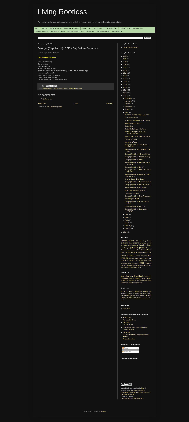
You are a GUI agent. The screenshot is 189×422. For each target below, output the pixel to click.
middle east (147, 252)
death (131, 278)
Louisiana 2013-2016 (42, 31)
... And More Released (132, 193)
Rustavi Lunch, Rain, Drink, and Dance (137, 136)
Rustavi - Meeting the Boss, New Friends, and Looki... (135, 132)
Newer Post (42, 103)
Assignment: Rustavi (131, 142)
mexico (141, 253)
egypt (128, 248)
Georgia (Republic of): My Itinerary (136, 187)
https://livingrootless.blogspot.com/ (132, 398)
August (127, 109)
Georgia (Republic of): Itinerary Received (138, 182)
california (130, 245)
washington (127, 267)
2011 (125, 96)
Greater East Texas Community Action (135, 327)
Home (37, 28)
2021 (125, 67)
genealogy (139, 282)
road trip (148, 258)
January (128, 228)
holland (149, 248)
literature (138, 292)
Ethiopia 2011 (91, 31)
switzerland (124, 263)
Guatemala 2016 (137, 28)
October (128, 104)
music (124, 291)
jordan (133, 250)
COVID (124, 241)
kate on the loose (141, 250)
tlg (77, 88)
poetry (130, 294)
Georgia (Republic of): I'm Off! (134, 167)
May (126, 217)
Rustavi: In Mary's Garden (133, 123)
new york (131, 258)
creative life (147, 292)
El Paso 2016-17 (125, 28)
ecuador (123, 248)
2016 (125, 81)
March (127, 223)
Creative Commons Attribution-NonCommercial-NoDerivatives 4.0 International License (135, 392)
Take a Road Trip (117, 31)
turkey (135, 265)
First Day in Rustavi (131, 139)
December (128, 98)
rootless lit (124, 260)
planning (50, 88)
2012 (125, 93)
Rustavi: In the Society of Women (135, 129)
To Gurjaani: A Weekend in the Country (137, 120)
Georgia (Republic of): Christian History (137, 154)
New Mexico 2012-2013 (58, 31)
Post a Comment (46, 99)
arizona (136, 243)
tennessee (135, 263)
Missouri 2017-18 (112, 28)
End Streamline (128, 325)
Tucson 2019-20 (86, 28)
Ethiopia (131, 241)
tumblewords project (128, 296)
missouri (132, 255)
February (128, 226)
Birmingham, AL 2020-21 (71, 28)
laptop (149, 278)
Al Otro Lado (127, 317)
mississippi (124, 255)
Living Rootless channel (130, 47)
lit (140, 298)
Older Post (109, 103)
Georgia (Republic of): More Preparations (138, 196)
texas (141, 263)
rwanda (131, 260)
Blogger (103, 411)
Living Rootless (62, 12)
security (148, 276)
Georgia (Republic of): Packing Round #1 (138, 185)
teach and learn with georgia (67, 88)
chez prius (141, 245)
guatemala (143, 248)
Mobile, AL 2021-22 (56, 28)
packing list (140, 276)
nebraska (137, 255)
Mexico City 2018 (99, 28)
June (127, 214)
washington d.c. (136, 267)
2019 (125, 73)
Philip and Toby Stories (143, 241)
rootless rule (124, 282)
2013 (125, 90)
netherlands (144, 255)
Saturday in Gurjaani (131, 117)
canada (135, 245)
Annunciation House (129, 320)
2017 (125, 79)
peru (142, 258)
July (126, 112)
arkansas (143, 243)
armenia (149, 243)
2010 (125, 232)
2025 (125, 56)
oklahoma (138, 258)
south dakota (147, 260)
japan (130, 250)
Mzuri (143, 388)
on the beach (147, 280)
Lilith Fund (126, 332)
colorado (148, 245)
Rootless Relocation (103, 31)
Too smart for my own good (134, 280)
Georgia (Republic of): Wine (134, 160)
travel (80, 88)
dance (131, 292)
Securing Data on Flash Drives (134, 179)
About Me (44, 28)
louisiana (132, 252)
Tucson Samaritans (129, 339)
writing (149, 294)
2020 (125, 70)
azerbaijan (124, 245)
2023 (125, 62)
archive (135, 282)
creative (123, 294)
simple (123, 280)
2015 (125, 84)
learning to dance (126, 298)
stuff (132, 276)
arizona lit (144, 298)
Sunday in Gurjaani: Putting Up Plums (137, 115)
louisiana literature (139, 294)
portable (125, 276)
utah (122, 267)
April (126, 220)
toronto (148, 263)
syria (129, 263)
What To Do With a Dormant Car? (135, 190)
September (129, 107)
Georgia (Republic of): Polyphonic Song (137, 157)
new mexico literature (143, 296)
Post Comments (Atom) (54, 107)
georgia (45, 88)
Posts (125, 348)
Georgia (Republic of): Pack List (135, 206)
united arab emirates (144, 265)
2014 (125, 87)
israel (126, 250)
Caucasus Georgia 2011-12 (75, 31)
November (128, 101)
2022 (125, 64)
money (137, 278)
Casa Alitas (126, 322)
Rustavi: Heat (129, 126)
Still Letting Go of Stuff (132, 199)
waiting (131, 282)
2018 (125, 76)
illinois (123, 250)
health (144, 278)
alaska (130, 243)
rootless (56, 88)
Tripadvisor (126, 308)
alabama (124, 243)
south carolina (138, 260)
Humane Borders (128, 330)
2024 (125, 59)
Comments (126, 352)
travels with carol (126, 265)
